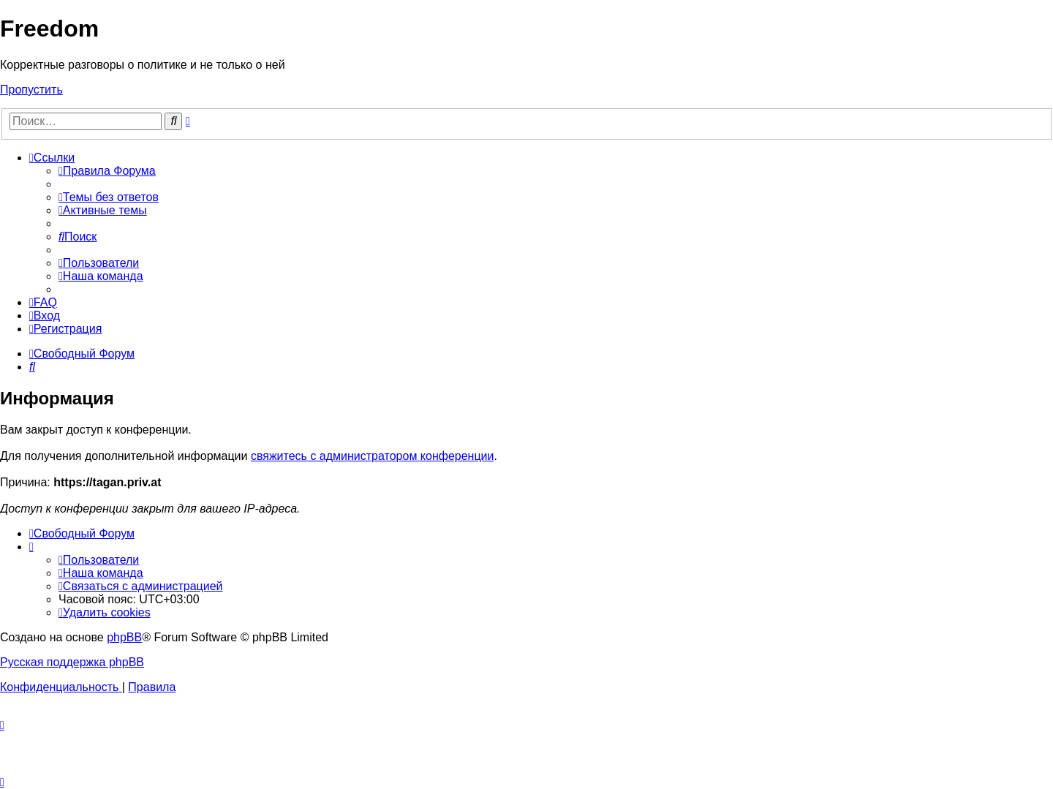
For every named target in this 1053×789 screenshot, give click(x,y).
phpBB (124, 637)
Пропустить (31, 89)
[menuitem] (107, 171)
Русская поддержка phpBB (72, 662)
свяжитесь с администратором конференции (372, 456)
